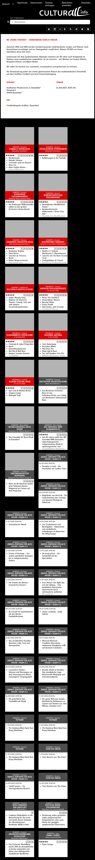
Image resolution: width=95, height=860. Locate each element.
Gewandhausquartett (17, 349)
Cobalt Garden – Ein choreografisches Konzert (19, 787)
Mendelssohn (14, 158)
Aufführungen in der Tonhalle (54, 158)
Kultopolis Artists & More (20, 289)
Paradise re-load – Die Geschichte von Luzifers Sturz (54, 467)
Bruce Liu (12, 165)
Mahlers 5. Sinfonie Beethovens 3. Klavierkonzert (54, 252)
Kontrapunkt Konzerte (53, 242)
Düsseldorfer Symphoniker (53, 149)
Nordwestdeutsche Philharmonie (53, 196)
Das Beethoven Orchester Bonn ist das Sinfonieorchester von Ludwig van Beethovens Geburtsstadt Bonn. (54, 395)
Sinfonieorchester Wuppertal (20, 474)
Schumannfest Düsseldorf (20, 335)
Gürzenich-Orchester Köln (20, 242)
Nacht (11, 258)
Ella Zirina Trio (48, 349)
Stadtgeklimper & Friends (52, 260)
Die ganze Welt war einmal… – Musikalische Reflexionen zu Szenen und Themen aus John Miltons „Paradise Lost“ (54, 702)
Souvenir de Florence (17, 256)
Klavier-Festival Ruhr (19, 382)
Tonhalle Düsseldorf (19, 149)
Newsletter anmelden (67, 4)
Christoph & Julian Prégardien (21, 344)
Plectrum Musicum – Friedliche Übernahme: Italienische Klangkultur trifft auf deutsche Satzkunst (54, 644)
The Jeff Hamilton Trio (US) (53, 353)
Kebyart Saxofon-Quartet (19, 353)
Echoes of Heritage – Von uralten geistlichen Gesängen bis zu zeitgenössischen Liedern (21, 557)
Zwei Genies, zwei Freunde (53, 307)
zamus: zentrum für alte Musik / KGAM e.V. (53, 458)
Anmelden (86, 2)
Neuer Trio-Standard (50, 298)
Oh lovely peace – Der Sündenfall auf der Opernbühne (51, 555)
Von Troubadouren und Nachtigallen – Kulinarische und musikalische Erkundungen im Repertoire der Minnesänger (53, 529)
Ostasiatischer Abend (17, 524)
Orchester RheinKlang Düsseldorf (20, 835)
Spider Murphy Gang (17, 298)
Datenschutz (36, 2)
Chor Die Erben (53, 749)
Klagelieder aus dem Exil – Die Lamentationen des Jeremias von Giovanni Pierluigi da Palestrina (54, 499)
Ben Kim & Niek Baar (17, 351)
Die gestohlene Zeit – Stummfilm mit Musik (17, 700)
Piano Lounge (53, 835)
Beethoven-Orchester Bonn (53, 382)
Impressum (22, 2)
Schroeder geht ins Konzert (20, 163)
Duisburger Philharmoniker (20, 195)
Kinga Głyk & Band (49, 351)
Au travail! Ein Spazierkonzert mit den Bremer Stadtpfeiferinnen (21, 614)
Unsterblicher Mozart (51, 300)
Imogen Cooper (15, 393)
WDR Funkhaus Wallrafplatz (19, 806)
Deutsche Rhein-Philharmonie (53, 806)
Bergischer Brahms (16, 251)
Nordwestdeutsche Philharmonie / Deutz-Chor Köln (53, 211)
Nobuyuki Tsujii (15, 395)
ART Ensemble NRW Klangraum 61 (53, 428)
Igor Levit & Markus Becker (20, 391)
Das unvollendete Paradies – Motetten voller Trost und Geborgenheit (20, 643)
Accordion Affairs (49, 346)
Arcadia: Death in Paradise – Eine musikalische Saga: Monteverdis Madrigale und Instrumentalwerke (54, 673)
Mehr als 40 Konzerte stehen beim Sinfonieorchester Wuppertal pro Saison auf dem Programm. (21, 487)
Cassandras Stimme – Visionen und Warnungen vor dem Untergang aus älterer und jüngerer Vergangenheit (20, 673)
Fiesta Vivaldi (47, 304)
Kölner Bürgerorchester (18, 260)
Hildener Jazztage (53, 335)
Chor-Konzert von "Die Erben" (54, 757)
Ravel (11, 346)
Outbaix (20, 720)
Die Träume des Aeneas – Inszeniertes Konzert (19, 584)
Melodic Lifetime (15, 160)
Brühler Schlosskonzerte (53, 288)
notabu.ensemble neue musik (19, 428)
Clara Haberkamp (49, 344)
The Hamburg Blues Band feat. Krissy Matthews (21, 729)
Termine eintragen (49, 4)
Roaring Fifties (48, 302)
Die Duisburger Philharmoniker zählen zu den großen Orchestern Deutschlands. (21, 206)
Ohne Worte (14, 253)
